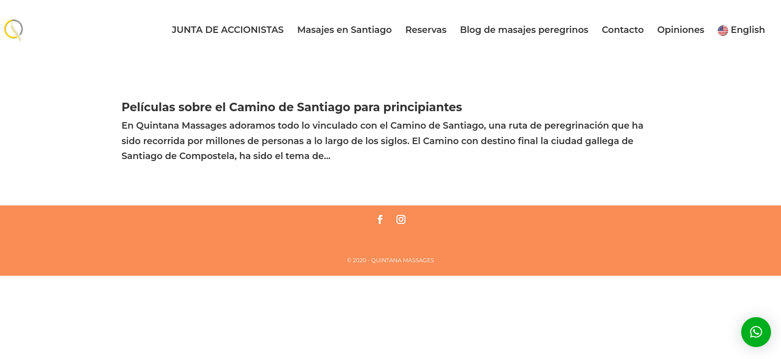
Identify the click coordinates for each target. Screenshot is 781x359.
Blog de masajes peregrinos (524, 30)
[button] (756, 332)
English (741, 30)
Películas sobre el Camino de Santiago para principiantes (292, 107)
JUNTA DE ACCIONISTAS (228, 30)
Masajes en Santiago (344, 30)
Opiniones (680, 30)
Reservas (426, 30)
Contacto (623, 30)
